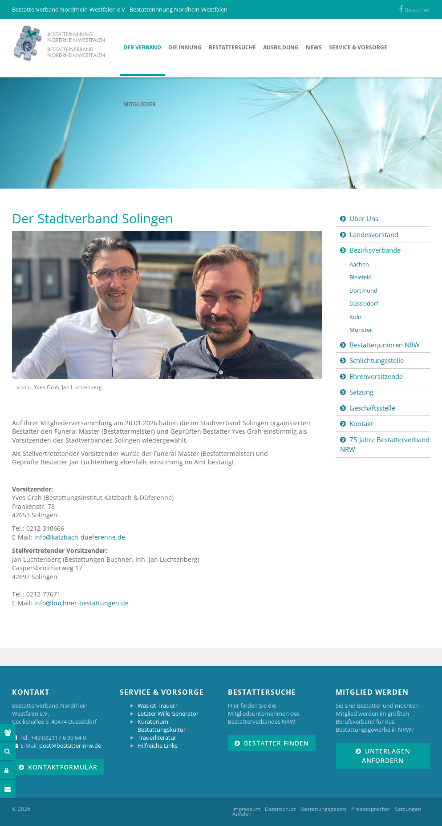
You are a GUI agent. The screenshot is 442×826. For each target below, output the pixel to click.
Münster (360, 330)
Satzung (361, 391)
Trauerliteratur (157, 737)
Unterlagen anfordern (386, 756)
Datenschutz (280, 809)
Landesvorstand (373, 234)
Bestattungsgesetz (323, 809)
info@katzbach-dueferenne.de (79, 537)
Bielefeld (360, 277)
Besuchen (414, 10)
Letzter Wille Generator (168, 713)
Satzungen (408, 809)
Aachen (359, 264)
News (314, 47)
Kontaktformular (62, 767)
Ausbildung (281, 47)
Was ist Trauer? (158, 705)
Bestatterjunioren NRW (384, 344)
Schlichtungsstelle (376, 360)
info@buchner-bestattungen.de (81, 603)
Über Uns (363, 218)
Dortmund (363, 290)
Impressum (246, 809)
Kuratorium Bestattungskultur (162, 725)
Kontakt (361, 423)
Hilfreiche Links (158, 745)
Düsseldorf (363, 303)
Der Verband (142, 47)
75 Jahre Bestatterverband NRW (385, 444)
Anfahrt (241, 814)
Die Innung (185, 47)
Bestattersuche (232, 47)
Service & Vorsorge (358, 47)
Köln (355, 317)
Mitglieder (139, 104)
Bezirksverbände (375, 250)
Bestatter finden (276, 743)
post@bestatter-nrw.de (70, 745)
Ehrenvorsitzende (376, 376)
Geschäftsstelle (372, 407)
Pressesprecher (370, 809)
